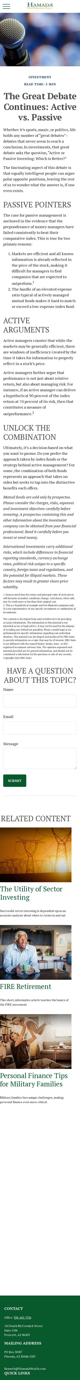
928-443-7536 (22, 1317)
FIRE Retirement (25, 986)
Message (10, 743)
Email (8, 716)
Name (8, 689)
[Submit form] (14, 780)
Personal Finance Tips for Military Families (34, 1079)
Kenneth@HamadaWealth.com (25, 1369)
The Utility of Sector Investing (31, 893)
